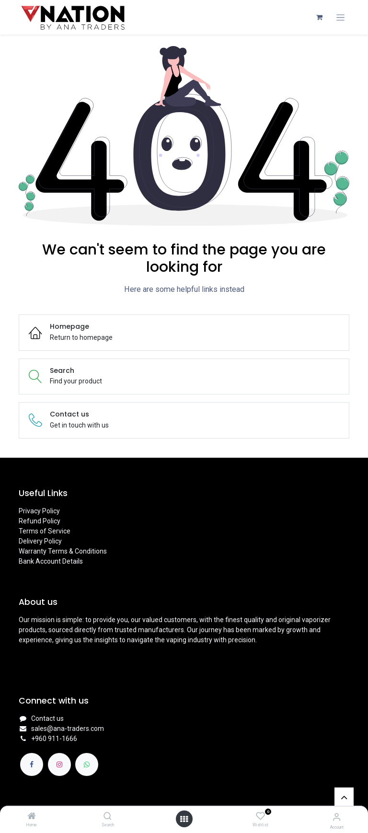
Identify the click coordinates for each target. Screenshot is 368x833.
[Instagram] (59, 764)
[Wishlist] (260, 816)
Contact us (47, 718)
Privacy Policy (39, 511)
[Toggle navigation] (340, 17)
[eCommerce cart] (319, 17)
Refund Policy (39, 521)
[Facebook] (31, 764)
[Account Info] (336, 816)
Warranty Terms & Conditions (63, 551)
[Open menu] (184, 819)
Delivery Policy (40, 541)
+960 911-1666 (54, 738)
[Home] (31, 817)
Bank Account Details (51, 561)
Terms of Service (44, 531)
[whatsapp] (86, 764)
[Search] (107, 817)
